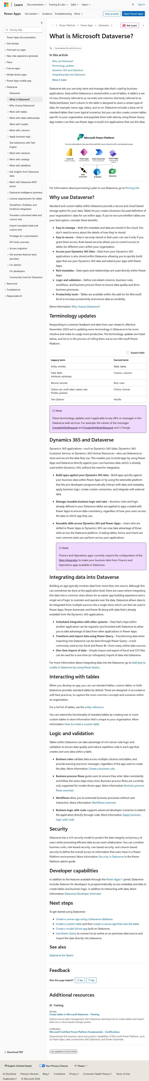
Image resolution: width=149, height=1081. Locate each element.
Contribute (59, 1073)
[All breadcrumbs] (52, 25)
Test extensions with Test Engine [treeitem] (22, 144)
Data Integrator (68, 560)
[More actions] (143, 25)
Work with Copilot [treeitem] (19, 124)
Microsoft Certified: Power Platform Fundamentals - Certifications (84, 1031)
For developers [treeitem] (17, 271)
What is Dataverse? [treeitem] (20, 99)
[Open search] (133, 5)
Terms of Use (123, 1073)
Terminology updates (63, 65)
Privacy (73, 1073)
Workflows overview (104, 802)
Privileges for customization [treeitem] (24, 236)
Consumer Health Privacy (96, 1073)
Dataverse (103, 25)
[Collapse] (41, 23)
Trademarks (9, 1078)
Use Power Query (66, 933)
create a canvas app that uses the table (116, 924)
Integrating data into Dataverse (68, 74)
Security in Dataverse (111, 856)
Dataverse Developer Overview (83, 893)
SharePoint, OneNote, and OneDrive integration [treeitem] (23, 207)
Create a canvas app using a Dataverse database (84, 919)
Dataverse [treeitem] (15, 93)
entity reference (94, 707)
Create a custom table (69, 924)
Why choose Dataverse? (86, 306)
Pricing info (132, 188)
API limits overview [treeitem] (19, 242)
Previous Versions (29, 1073)
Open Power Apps (133, 13)
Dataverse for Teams (61, 955)
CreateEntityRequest (65, 427)
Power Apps (87, 25)
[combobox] (23, 30)
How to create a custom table (82, 724)
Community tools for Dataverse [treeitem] (26, 277)
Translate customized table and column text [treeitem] (26, 217)
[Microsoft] (6, 4)
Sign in (141, 4)
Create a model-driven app (71, 928)
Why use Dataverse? (62, 61)
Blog (45, 1073)
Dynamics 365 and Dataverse (67, 70)
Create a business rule (102, 768)
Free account (112, 13)
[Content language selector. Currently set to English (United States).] (18, 1066)
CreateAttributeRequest (98, 427)
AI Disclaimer (9, 1073)
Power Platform (67, 25)
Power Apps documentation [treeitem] (21, 37)
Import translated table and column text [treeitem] (24, 227)
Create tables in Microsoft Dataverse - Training (74, 1014)
